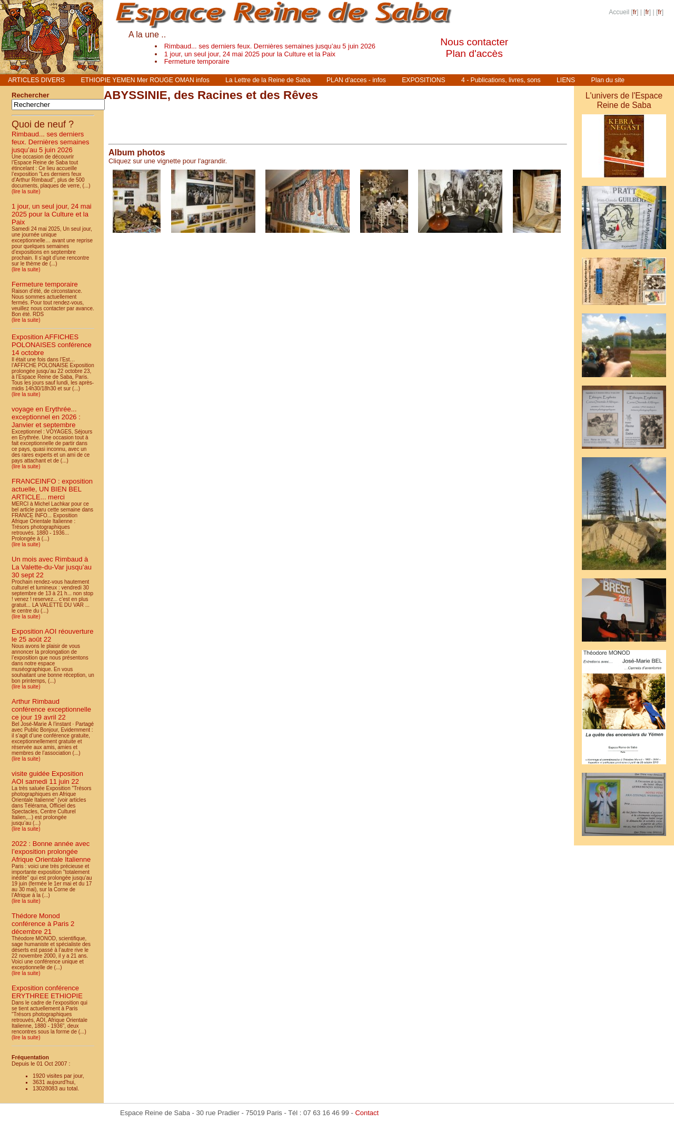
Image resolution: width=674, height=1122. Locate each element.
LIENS (566, 80)
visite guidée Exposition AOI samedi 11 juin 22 (47, 777)
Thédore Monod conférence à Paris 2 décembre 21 (43, 924)
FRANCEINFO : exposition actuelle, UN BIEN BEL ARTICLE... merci (52, 489)
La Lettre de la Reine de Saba (268, 80)
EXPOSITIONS (423, 80)
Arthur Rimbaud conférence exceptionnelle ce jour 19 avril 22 (51, 709)
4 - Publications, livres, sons (501, 80)
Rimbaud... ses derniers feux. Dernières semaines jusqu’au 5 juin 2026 (269, 46)
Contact (367, 1113)
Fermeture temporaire (197, 61)
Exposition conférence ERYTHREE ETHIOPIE (47, 992)
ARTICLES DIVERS (36, 80)
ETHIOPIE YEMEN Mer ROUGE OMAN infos (145, 80)
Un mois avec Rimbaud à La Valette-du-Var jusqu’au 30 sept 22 (52, 567)
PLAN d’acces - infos (356, 80)
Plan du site (608, 80)
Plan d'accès (474, 53)
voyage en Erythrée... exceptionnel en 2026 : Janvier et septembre (46, 417)
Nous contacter (474, 41)
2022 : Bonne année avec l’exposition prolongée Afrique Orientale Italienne (51, 851)
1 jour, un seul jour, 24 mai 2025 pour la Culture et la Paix (249, 54)
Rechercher (30, 95)
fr (635, 12)
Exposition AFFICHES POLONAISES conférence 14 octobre (52, 345)
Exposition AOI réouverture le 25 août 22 (52, 635)
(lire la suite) (26, 191)
